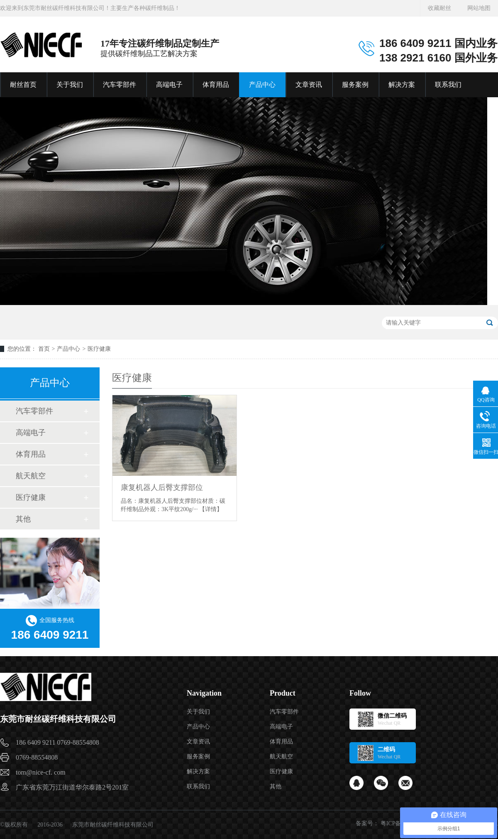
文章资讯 (308, 84)
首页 (44, 349)
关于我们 (69, 84)
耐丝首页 (23, 84)
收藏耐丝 (439, 8)
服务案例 (355, 84)
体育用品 (216, 84)
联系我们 (448, 84)
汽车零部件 (119, 84)
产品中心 (262, 84)
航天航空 (31, 476)
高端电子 (169, 84)
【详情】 (210, 509)
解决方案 (401, 84)
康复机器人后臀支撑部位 (162, 487)
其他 (23, 519)
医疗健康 (99, 349)
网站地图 (479, 8)
